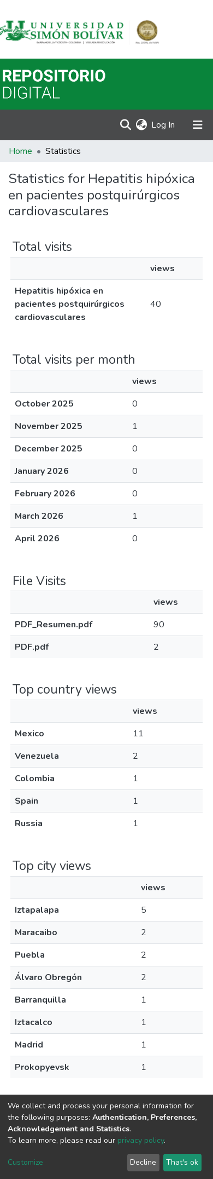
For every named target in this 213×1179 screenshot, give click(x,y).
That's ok (182, 1162)
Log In (163, 125)
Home (20, 151)
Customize (25, 1162)
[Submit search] (125, 124)
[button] (141, 124)
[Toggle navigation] (197, 125)
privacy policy (140, 1140)
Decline (143, 1162)
